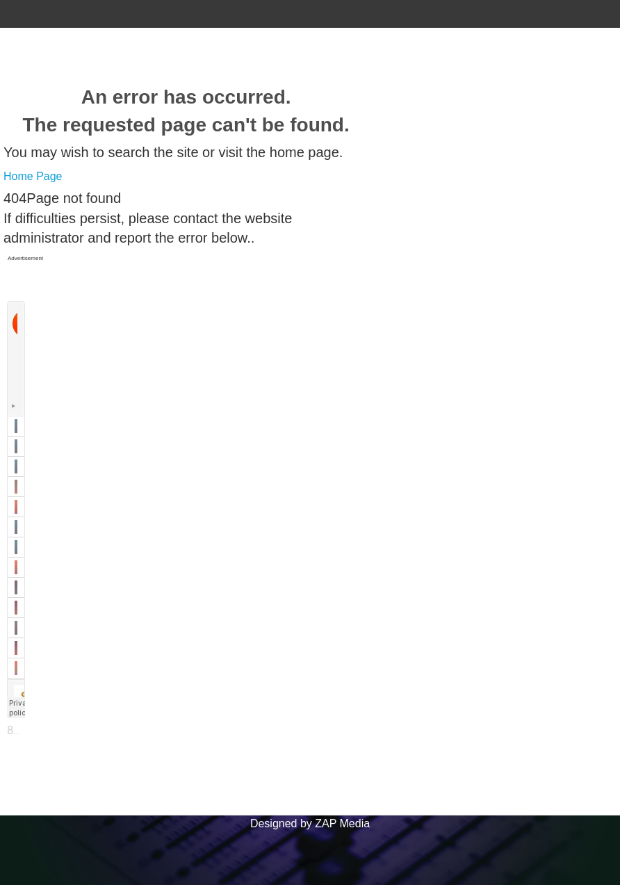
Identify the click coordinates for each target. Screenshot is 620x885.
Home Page (33, 176)
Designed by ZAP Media (310, 823)
